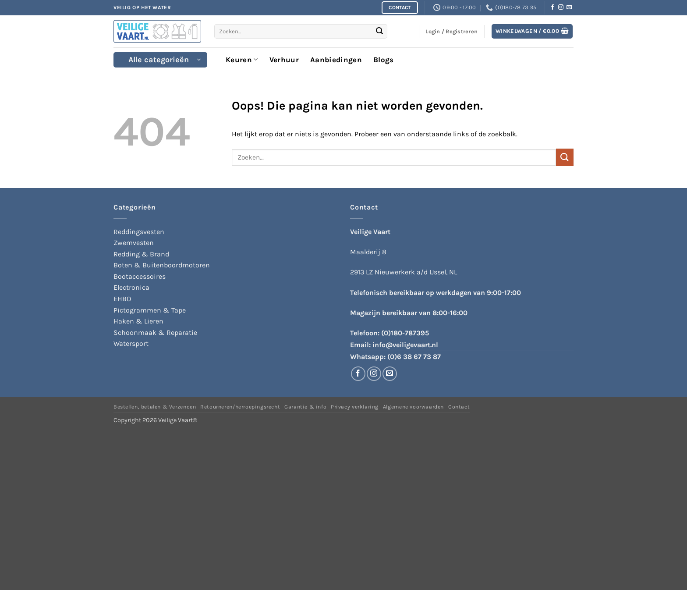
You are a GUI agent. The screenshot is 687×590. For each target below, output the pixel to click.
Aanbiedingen (336, 59)
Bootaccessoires (139, 276)
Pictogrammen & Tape (149, 310)
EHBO (122, 299)
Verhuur (284, 59)
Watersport (131, 343)
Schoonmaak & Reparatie (155, 332)
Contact (459, 407)
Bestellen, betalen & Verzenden (154, 407)
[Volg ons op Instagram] (560, 7)
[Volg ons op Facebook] (552, 7)
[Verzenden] (379, 31)
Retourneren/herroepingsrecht (240, 407)
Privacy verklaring (355, 407)
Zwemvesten (133, 242)
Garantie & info (305, 407)
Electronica (131, 287)
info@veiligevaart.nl (405, 345)
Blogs (383, 59)
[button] (532, 31)
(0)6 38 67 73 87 (414, 356)
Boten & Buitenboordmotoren (161, 265)
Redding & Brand (141, 254)
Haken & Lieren (138, 321)
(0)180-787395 (405, 333)
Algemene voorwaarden (413, 407)
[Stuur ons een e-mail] (569, 7)
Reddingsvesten (138, 231)
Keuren (242, 59)
